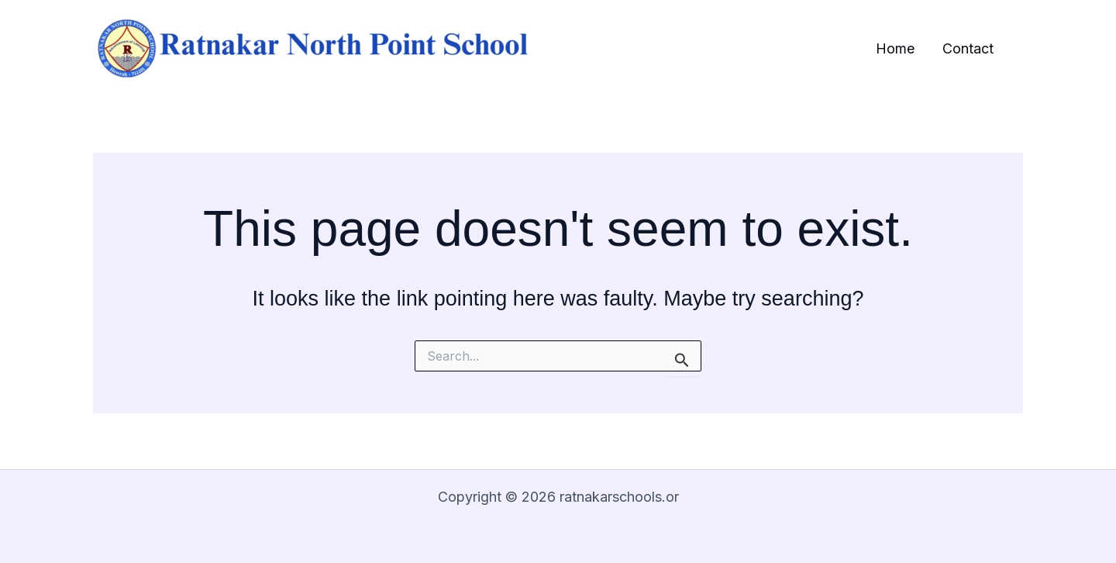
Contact (968, 48)
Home (895, 48)
